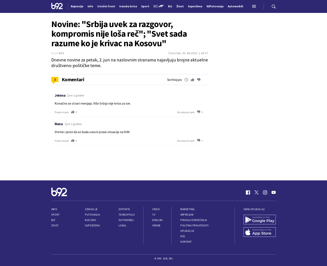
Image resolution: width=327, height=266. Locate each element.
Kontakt (186, 242)
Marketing (187, 209)
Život (55, 225)
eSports (124, 209)
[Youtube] (274, 192)
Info (54, 209)
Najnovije (77, 6)
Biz (53, 220)
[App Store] (260, 232)
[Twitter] (256, 192)
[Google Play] (260, 220)
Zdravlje (91, 209)
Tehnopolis (127, 214)
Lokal (123, 225)
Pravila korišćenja (193, 220)
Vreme (156, 225)
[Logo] (57, 6)
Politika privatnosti (194, 225)
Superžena (92, 225)
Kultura (90, 220)
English (157, 220)
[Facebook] (248, 192)
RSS (182, 236)
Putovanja (92, 214)
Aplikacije (187, 231)
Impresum (186, 214)
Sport (55, 214)
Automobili (126, 220)
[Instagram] (265, 192)
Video (156, 209)
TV (153, 214)
